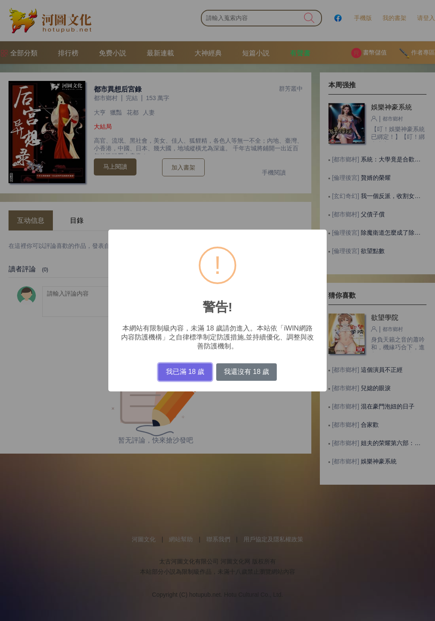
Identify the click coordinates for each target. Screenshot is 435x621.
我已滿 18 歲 (185, 371)
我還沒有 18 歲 (247, 371)
